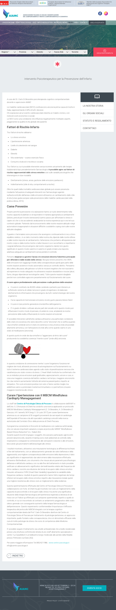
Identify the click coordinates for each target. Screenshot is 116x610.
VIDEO (76, 22)
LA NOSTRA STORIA (93, 105)
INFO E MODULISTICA (45, 22)
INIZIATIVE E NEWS (60, 22)
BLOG (71, 22)
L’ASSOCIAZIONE (8, 22)
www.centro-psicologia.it (59, 543)
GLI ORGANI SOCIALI (93, 113)
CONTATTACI (89, 128)
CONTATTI (83, 22)
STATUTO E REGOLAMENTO (97, 120)
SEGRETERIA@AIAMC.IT (57, 589)
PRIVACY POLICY (52, 601)
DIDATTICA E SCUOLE (23, 22)
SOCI (34, 22)
